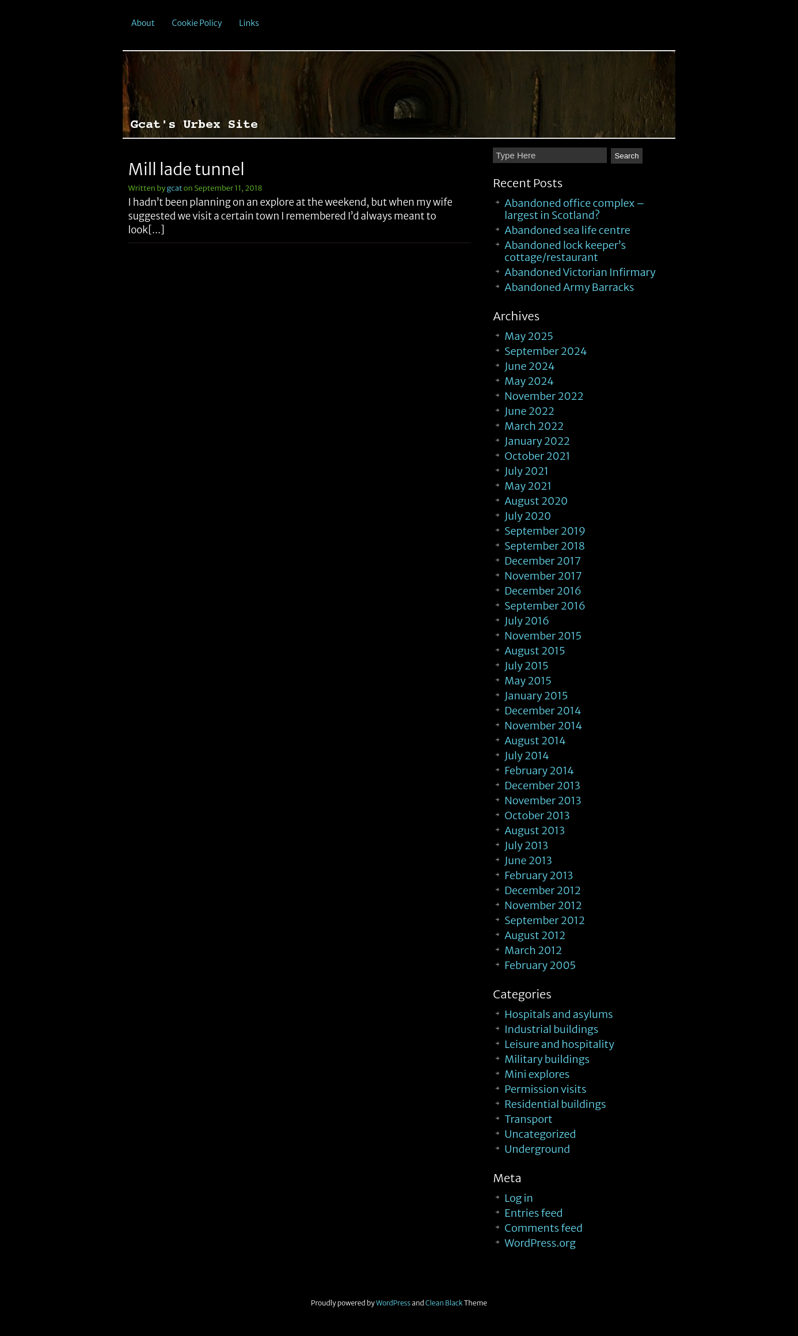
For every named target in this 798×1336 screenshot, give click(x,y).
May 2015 (528, 680)
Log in (518, 1198)
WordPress (393, 1303)
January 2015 (536, 695)
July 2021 (526, 471)
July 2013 (526, 845)
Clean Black (444, 1303)
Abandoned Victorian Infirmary (579, 272)
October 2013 (536, 815)
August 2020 (536, 501)
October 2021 (537, 456)
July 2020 (527, 516)
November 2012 (543, 905)
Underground (537, 1149)
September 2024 (545, 351)
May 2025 (528, 336)
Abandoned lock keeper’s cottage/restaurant (565, 251)
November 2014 (543, 725)
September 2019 (545, 531)
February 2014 (539, 770)
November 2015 (543, 635)
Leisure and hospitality (559, 1044)
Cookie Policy (197, 23)
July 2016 (526, 620)
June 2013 (528, 860)
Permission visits (545, 1089)
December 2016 (543, 590)
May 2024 (529, 381)
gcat (175, 188)
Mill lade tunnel (186, 169)
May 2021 (528, 486)
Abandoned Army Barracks (569, 287)
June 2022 (529, 411)
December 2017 (542, 560)
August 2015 (534, 650)
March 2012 (533, 950)
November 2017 (543, 575)
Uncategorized (540, 1134)
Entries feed (533, 1213)
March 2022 (534, 426)
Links (249, 23)
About (143, 23)
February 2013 (538, 875)
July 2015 (526, 665)
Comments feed (543, 1228)
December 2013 (542, 785)
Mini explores (536, 1074)
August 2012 (534, 935)
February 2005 (540, 965)
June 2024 (529, 366)
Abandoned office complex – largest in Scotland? (574, 209)
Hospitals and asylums (558, 1014)
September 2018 (544, 545)
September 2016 (545, 605)
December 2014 (542, 710)
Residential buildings (555, 1104)
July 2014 (526, 755)
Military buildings (547, 1059)
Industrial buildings (551, 1029)
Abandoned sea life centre (567, 230)
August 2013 (534, 830)
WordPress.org (540, 1243)
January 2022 (537, 441)
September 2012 (544, 920)
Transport (528, 1119)
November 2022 (543, 396)
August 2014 (535, 740)
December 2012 (542, 890)
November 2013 (542, 800)
